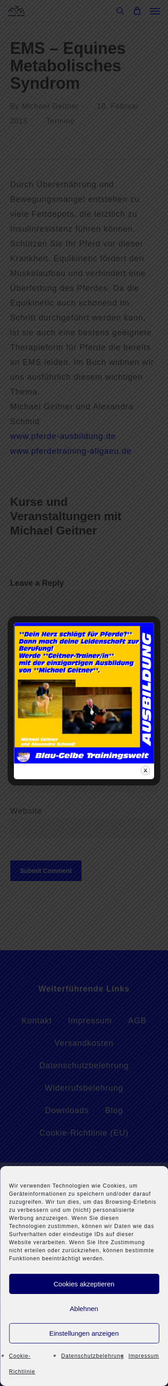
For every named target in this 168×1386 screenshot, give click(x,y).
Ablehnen (84, 1308)
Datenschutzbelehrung (92, 1356)
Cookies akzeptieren (84, 1284)
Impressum (144, 1356)
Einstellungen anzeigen (84, 1333)
